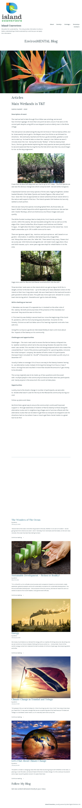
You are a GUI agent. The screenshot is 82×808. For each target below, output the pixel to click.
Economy (76, 24)
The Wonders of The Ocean (26, 520)
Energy (15, 633)
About (52, 24)
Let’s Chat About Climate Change (29, 761)
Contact (76, 27)
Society (58, 24)
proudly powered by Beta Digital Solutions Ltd (68, 804)
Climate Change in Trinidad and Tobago (32, 699)
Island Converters (11, 25)
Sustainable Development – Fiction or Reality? (36, 575)
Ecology (67, 24)
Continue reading (19, 537)
